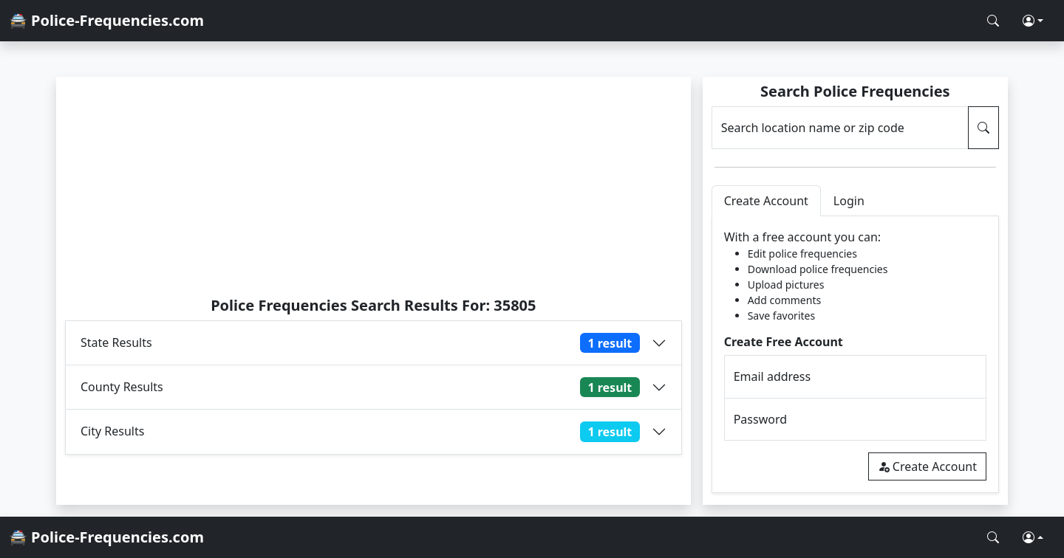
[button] (1033, 20)
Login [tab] (848, 201)
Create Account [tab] (766, 201)
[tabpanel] (855, 354)
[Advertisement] (373, 186)
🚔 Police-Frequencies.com (106, 20)
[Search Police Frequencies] (993, 20)
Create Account (927, 466)
